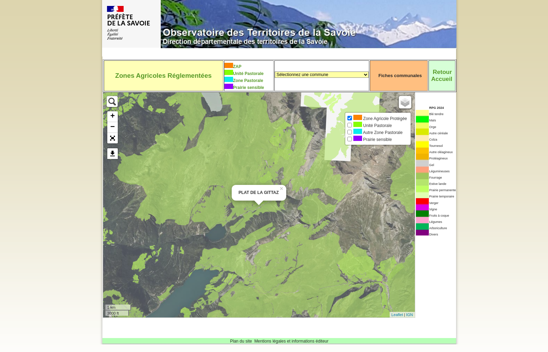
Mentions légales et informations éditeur (291, 341)
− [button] (112, 127)
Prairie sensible (248, 87)
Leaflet (397, 315)
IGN (409, 315)
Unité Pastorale (248, 73)
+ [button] (112, 116)
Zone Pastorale (248, 80)
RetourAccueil (441, 75)
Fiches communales (400, 75)
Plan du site (241, 341)
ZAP (237, 66)
